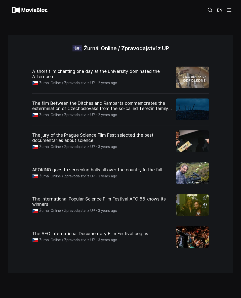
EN (219, 10)
